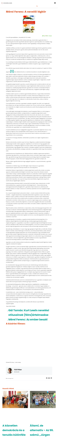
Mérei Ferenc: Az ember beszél (28, 319)
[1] (12, 71)
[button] (55, 3)
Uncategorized (10, 378)
